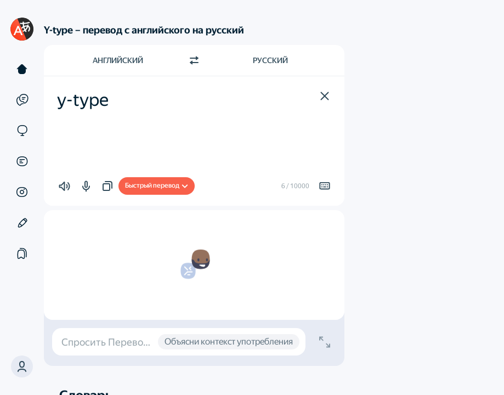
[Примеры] (22, 100)
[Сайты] (22, 131)
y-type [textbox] (83, 99)
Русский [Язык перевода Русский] (270, 60)
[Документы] (22, 161)
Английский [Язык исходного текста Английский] (118, 60)
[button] (22, 366)
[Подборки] (22, 253)
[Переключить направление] (194, 60)
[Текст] (22, 69)
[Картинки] (22, 192)
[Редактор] (22, 223)
